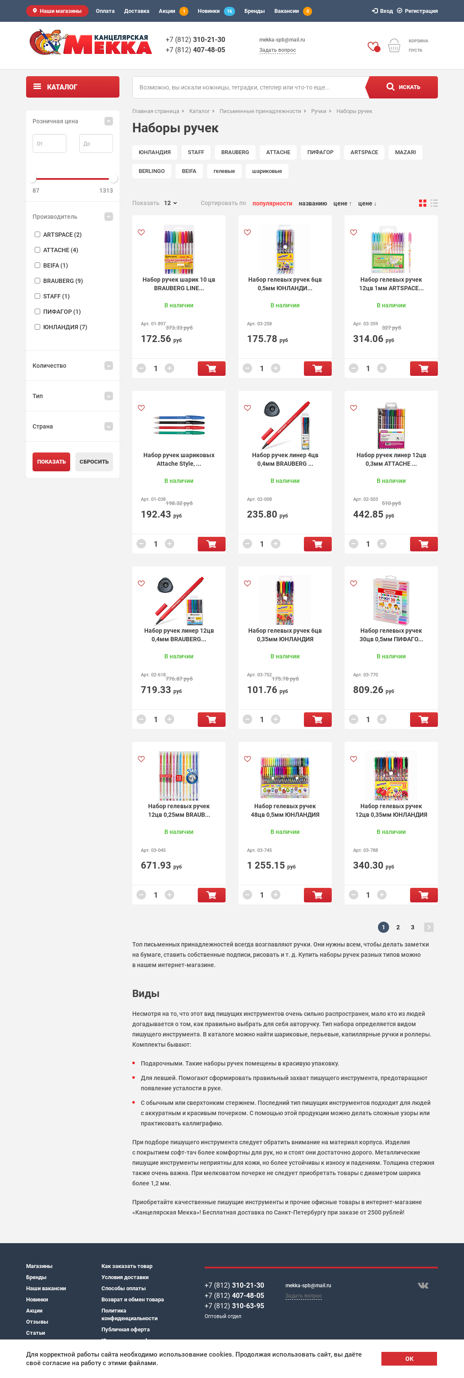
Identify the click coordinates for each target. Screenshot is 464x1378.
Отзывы (37, 1321)
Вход (384, 11)
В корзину (211, 368)
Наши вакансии (46, 1288)
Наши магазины (61, 11)
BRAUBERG (235, 152)
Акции (173, 11)
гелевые (224, 171)
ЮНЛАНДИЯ (155, 152)
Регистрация (418, 11)
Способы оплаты (123, 1288)
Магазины (39, 1266)
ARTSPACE (364, 152)
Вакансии (293, 11)
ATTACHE (278, 152)
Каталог (62, 87)
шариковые (267, 171)
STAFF (196, 152)
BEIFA (189, 171)
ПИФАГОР (320, 152)
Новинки (216, 11)
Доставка (136, 11)
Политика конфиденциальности (129, 1314)
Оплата (105, 11)
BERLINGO (152, 171)
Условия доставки (125, 1277)
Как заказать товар (126, 1266)
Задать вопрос (277, 50)
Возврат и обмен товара (132, 1299)
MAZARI (405, 152)
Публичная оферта (125, 1329)
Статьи (35, 1333)
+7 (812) (195, 40)
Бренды (254, 11)
